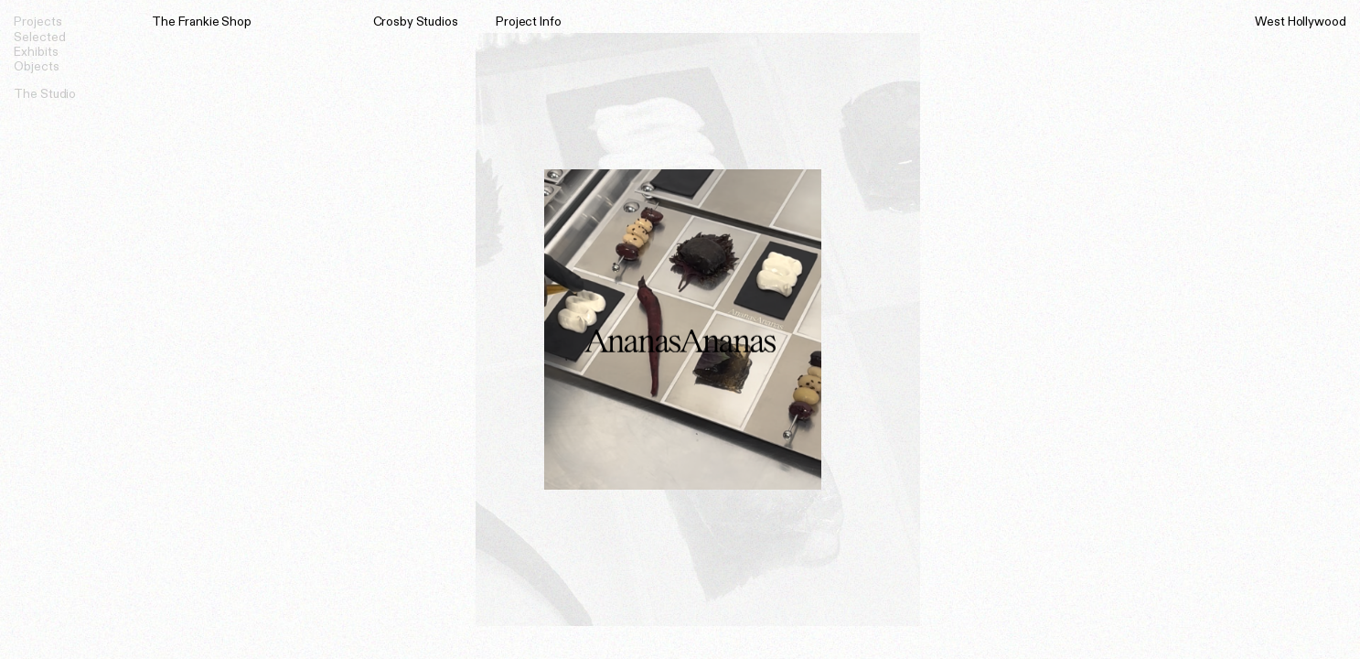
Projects (37, 20)
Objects (36, 65)
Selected (39, 36)
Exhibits (36, 50)
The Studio (45, 93)
